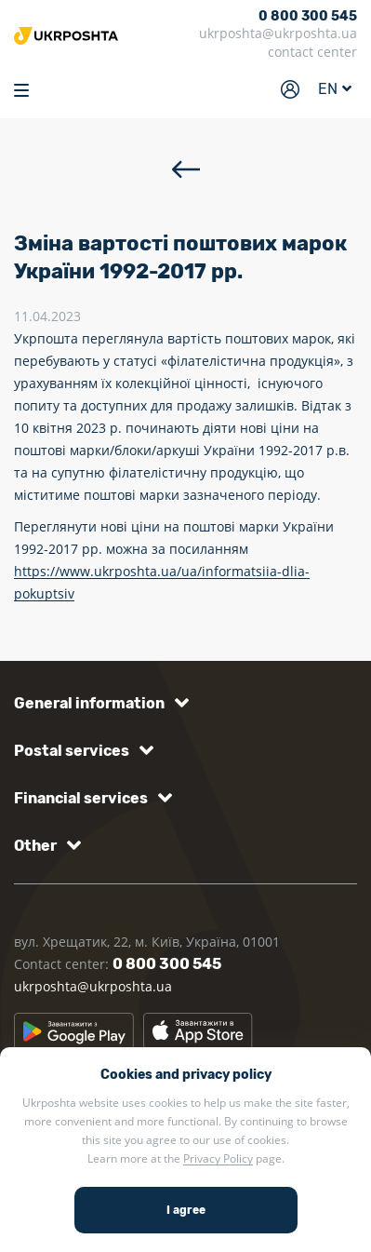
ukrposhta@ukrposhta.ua (278, 33)
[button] (98, 703)
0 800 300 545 (307, 16)
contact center (312, 52)
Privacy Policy (218, 1158)
